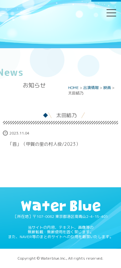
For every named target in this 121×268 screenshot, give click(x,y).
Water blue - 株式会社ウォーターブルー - (60, 36)
